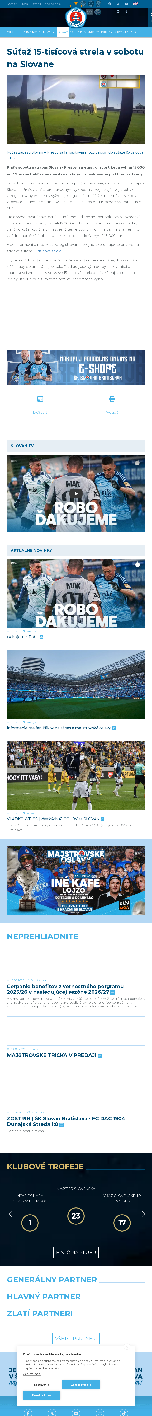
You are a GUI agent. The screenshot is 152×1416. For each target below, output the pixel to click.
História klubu (76, 1252)
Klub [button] (18, 31)
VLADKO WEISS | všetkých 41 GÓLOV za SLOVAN (55, 819)
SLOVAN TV (121, 31)
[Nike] (76, 1289)
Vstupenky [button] (30, 31)
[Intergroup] (40, 1323)
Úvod (9, 31)
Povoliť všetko (41, 1395)
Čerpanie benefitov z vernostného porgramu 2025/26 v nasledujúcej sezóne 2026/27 (65, 989)
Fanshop (37, 1049)
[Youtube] (126, 4)
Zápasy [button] (51, 31)
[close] (127, 1346)
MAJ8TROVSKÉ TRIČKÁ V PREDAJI (54, 1055)
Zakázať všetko (81, 1384)
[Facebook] (109, 4)
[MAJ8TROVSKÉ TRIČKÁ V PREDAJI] (76, 1031)
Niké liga (31, 631)
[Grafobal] (40, 1306)
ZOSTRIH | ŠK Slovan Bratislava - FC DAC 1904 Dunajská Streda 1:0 (66, 1121)
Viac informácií (32, 1373)
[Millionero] (112, 1306)
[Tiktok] (126, 11)
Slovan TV (31, 813)
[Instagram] (118, 11)
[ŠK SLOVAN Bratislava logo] (76, 14)
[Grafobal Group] (112, 1323)
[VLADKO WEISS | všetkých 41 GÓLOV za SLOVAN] (76, 775)
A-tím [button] (42, 31)
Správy (63, 31)
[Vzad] (9, 1214)
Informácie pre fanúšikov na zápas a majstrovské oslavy (61, 728)
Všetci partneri (76, 1338)
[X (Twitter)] (118, 4)
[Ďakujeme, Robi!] (76, 593)
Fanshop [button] (135, 31)
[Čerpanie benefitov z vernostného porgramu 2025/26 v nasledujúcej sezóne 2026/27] (76, 962)
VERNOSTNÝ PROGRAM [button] (98, 31)
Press (24, 4)
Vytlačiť (112, 412)
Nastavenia (41, 1384)
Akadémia (76, 31)
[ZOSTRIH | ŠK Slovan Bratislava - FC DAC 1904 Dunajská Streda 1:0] (76, 1094)
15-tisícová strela (47, 251)
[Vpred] (142, 1214)
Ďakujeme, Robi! (25, 637)
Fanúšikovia (38, 980)
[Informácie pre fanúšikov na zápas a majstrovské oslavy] (76, 684)
